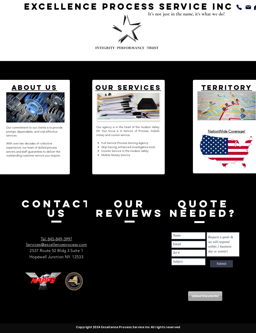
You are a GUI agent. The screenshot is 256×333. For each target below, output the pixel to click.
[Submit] (221, 263)
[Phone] (239, 7)
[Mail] (248, 7)
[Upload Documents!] (205, 296)
